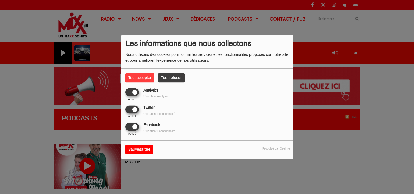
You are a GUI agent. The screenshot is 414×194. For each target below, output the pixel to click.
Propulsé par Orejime (276, 148)
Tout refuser (171, 78)
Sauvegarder (139, 150)
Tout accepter (139, 78)
